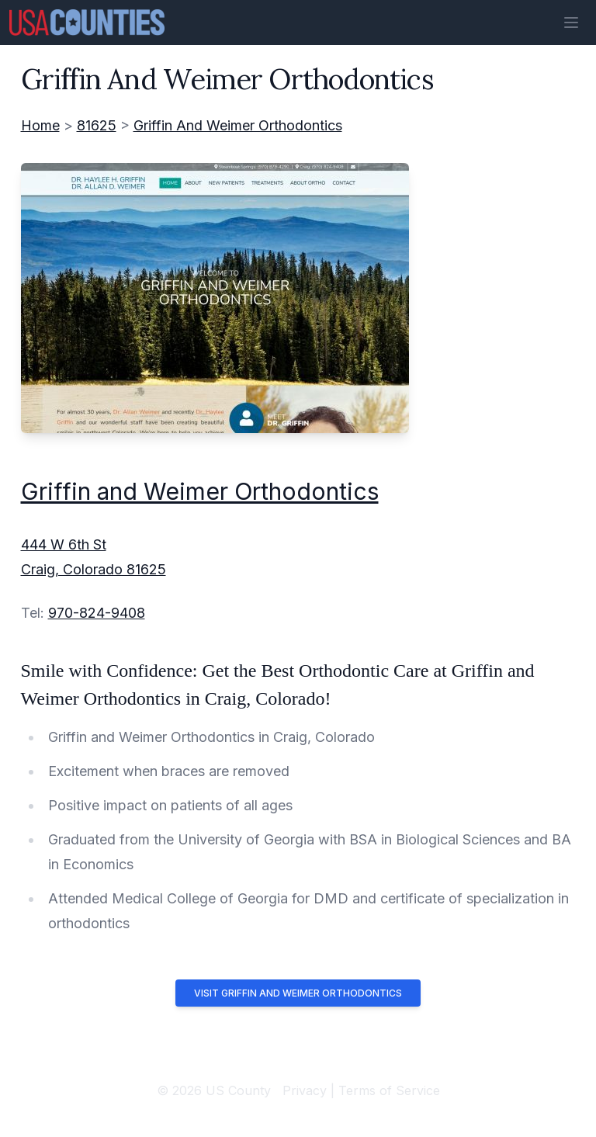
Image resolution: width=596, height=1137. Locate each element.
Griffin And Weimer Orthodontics (237, 125)
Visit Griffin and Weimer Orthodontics (298, 993)
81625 (96, 125)
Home (40, 125)
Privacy (304, 1090)
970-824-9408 (96, 613)
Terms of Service (389, 1090)
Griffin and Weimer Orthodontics (200, 491)
